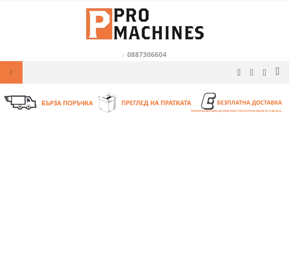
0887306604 (147, 54)
